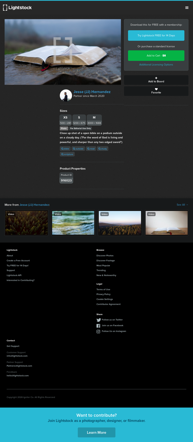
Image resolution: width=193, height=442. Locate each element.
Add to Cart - (156, 56)
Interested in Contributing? (21, 280)
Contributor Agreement (108, 304)
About (10, 255)
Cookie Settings (104, 299)
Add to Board (156, 80)
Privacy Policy (103, 294)
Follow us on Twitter (112, 319)
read (91, 148)
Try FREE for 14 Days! (17, 265)
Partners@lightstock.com (19, 365)
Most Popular (103, 265)
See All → (182, 205)
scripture (67, 154)
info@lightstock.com (17, 355)
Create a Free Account (18, 260)
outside (78, 148)
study (102, 148)
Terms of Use (103, 289)
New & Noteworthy (106, 275)
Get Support (13, 346)
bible (65, 148)
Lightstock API (14, 275)
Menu (187, 8)
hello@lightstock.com (18, 375)
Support (11, 270)
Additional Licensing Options (156, 65)
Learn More (96, 432)
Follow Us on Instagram (114, 331)
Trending (101, 270)
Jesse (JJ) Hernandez (92, 92)
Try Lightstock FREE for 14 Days (156, 35)
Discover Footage (105, 260)
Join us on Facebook (112, 325)
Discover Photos (105, 255)
